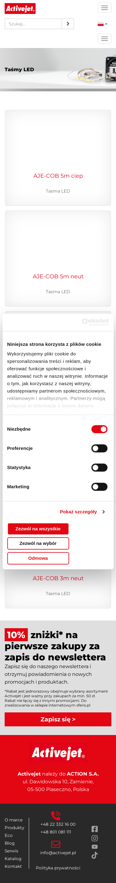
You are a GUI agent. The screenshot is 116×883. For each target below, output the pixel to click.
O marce (14, 819)
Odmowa (38, 558)
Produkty (14, 827)
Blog (10, 843)
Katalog (13, 858)
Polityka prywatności (58, 867)
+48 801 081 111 (56, 831)
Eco (9, 835)
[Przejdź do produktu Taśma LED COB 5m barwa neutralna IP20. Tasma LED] (58, 256)
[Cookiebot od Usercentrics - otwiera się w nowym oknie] (82, 322)
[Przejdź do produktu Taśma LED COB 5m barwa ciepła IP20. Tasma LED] (58, 155)
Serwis (11, 850)
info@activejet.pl (58, 852)
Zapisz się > (58, 719)
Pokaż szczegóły (78, 511)
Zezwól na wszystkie (38, 528)
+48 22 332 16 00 (58, 824)
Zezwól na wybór (38, 543)
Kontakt (13, 866)
